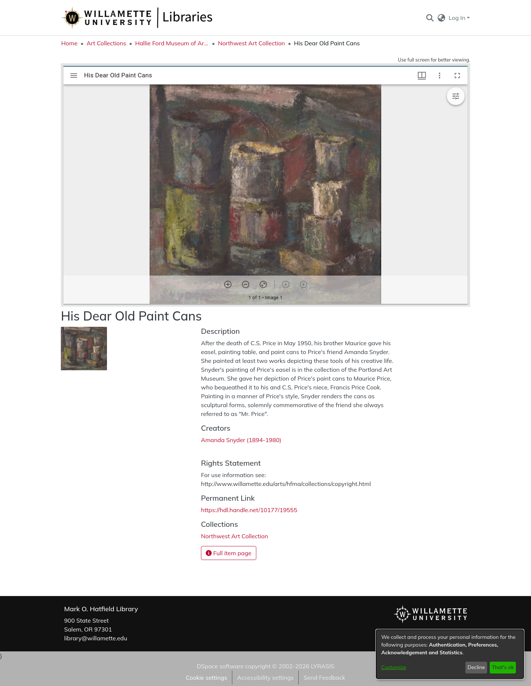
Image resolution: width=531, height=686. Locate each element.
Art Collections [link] (106, 43)
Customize (393, 667)
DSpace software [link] (220, 666)
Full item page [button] (228, 553)
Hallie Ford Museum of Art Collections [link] (172, 43)
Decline (476, 667)
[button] (429, 17)
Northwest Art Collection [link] (251, 43)
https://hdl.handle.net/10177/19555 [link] (249, 510)
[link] (234, 536)
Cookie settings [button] (206, 677)
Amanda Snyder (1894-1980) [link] (241, 440)
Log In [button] (458, 17)
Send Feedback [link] (324, 677)
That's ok (503, 667)
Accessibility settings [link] (265, 677)
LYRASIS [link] (322, 666)
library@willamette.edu (95, 638)
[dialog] (450, 654)
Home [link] (69, 43)
